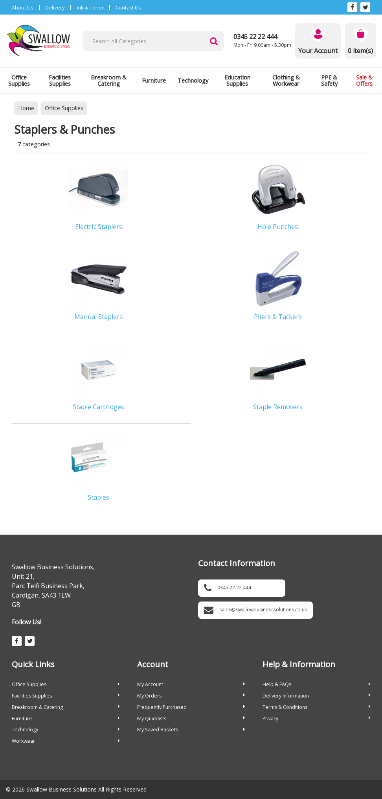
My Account (191, 684)
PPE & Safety (329, 80)
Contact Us (128, 7)
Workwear (65, 741)
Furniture (154, 80)
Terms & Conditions (316, 707)
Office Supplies (19, 80)
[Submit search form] (214, 41)
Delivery (55, 7)
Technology (193, 80)
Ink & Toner (90, 7)
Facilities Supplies (60, 80)
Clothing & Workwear (286, 80)
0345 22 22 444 (255, 36)
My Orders (191, 695)
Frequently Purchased (191, 707)
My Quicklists (191, 718)
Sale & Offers (364, 80)
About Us (22, 7)
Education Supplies (237, 80)
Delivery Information (316, 695)
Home (26, 108)
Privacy (316, 718)
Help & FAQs (316, 684)
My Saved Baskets (191, 729)
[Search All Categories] (153, 41)
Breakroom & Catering (109, 80)
